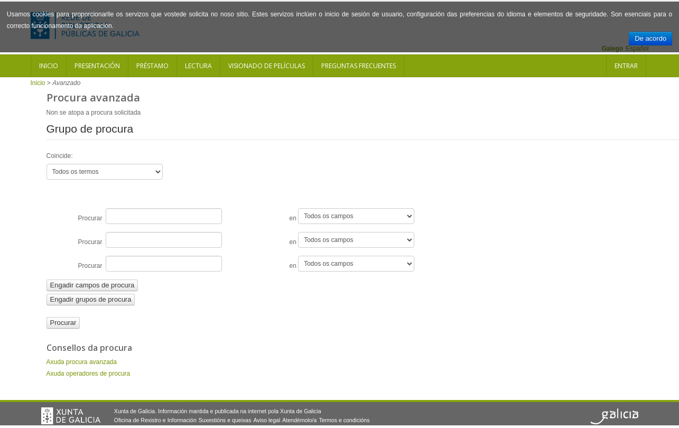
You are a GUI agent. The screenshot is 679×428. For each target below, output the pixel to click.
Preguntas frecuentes (358, 65)
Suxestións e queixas (225, 420)
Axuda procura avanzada (81, 362)
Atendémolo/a (299, 420)
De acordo (650, 38)
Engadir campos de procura (92, 285)
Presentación (97, 65)
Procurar (150, 216)
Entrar (626, 65)
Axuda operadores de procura (88, 373)
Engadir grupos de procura (91, 299)
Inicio (48, 65)
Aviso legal (266, 420)
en (352, 216)
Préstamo (152, 65)
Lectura (198, 65)
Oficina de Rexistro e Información (155, 420)
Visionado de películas (266, 65)
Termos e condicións (344, 420)
